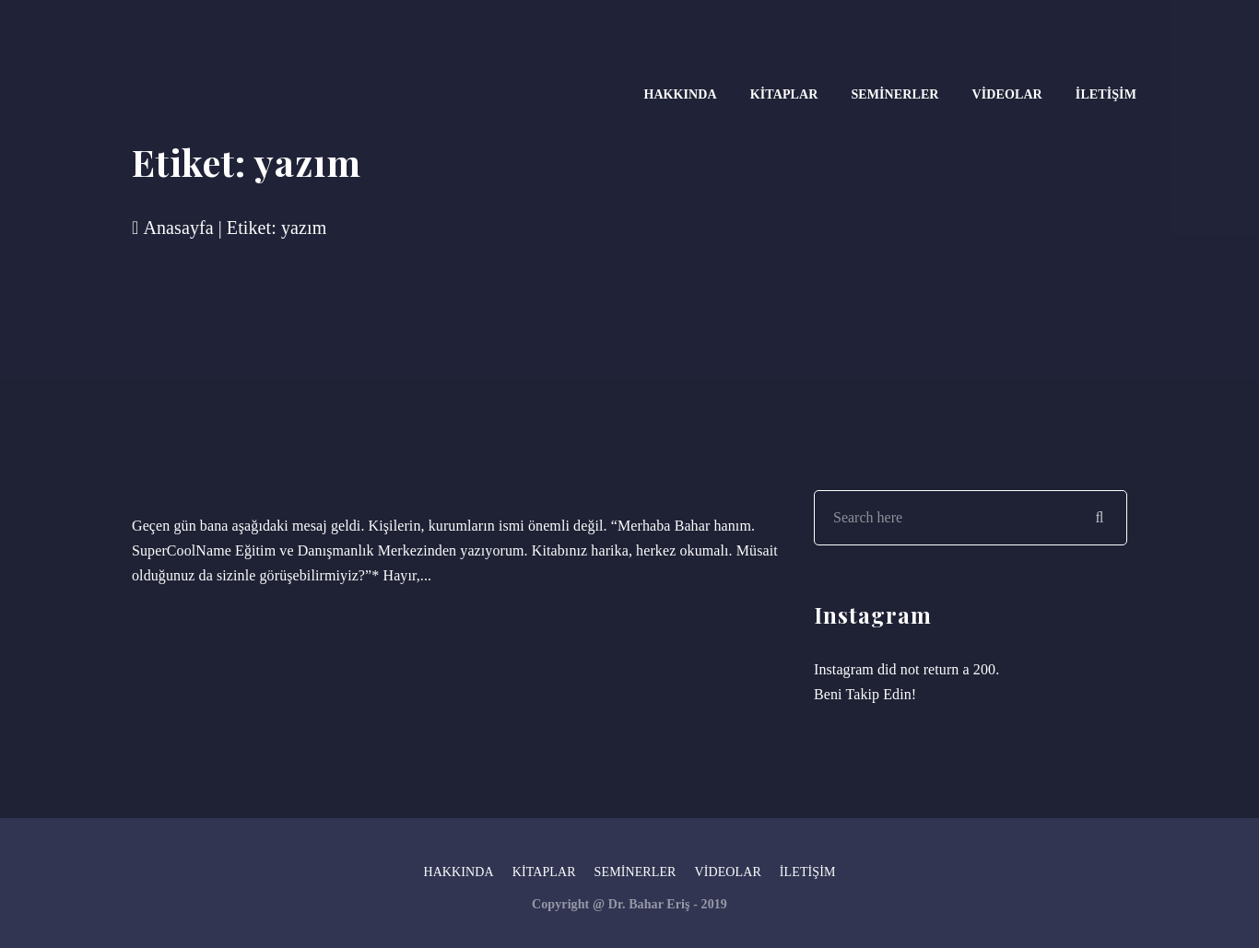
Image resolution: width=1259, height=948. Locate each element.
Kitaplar (784, 94)
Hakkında (679, 94)
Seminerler (894, 94)
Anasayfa (173, 227)
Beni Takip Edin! (865, 694)
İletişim (1106, 94)
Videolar (1007, 94)
